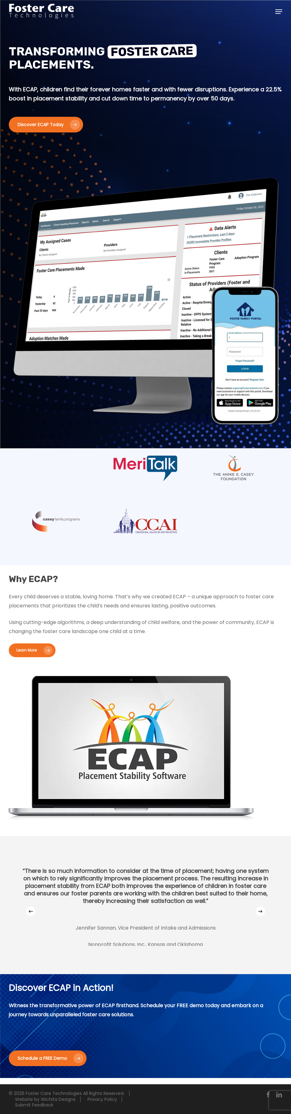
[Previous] (30, 911)
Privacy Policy (102, 1099)
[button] (278, 11)
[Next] (260, 911)
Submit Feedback (34, 1105)
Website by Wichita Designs (45, 1099)
